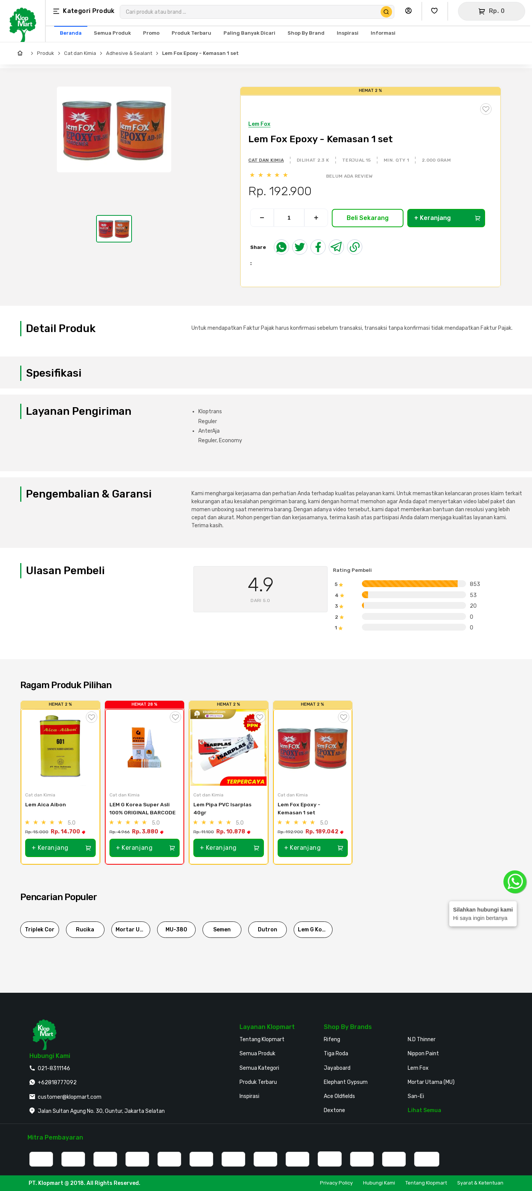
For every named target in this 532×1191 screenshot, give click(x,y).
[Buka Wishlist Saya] (436, 11)
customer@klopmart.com (69, 1097)
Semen (222, 929)
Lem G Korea (314, 929)
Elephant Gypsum (346, 1082)
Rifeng (332, 1039)
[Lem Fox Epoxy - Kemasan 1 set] (313, 747)
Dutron (267, 929)
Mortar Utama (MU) (431, 1082)
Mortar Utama (133, 929)
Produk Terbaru (258, 1082)
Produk (45, 53)
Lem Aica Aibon (45, 804)
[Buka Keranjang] (491, 11)
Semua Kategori (259, 1068)
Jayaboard (337, 1068)
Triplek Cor (40, 929)
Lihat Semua (424, 1110)
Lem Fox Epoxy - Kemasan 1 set (200, 53)
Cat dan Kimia (80, 53)
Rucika (85, 929)
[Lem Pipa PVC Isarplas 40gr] (229, 747)
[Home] (22, 53)
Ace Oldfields (339, 1096)
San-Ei (416, 1096)
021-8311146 (54, 1068)
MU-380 (176, 929)
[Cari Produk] (386, 12)
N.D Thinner (422, 1039)
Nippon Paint (423, 1053)
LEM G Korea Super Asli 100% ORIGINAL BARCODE (142, 808)
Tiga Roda (336, 1053)
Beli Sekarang (368, 218)
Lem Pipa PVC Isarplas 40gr (222, 808)
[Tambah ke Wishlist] (91, 717)
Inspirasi (249, 1096)
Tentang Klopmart (261, 1039)
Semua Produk (257, 1053)
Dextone (334, 1110)
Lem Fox (418, 1068)
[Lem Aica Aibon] (60, 747)
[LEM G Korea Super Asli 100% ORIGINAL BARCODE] (145, 747)
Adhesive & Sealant (129, 53)
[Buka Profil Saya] (410, 11)
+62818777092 (57, 1082)
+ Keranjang (447, 218)
